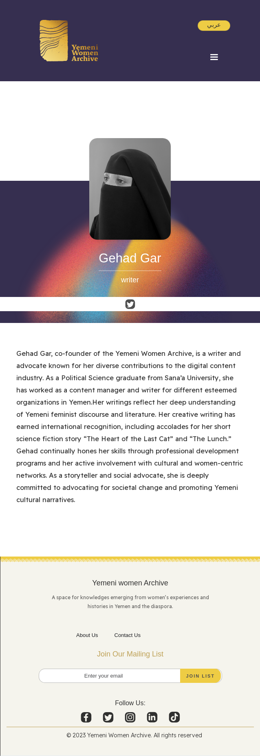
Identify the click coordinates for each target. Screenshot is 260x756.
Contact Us (128, 635)
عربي (214, 24)
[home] (69, 40)
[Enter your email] (130, 676)
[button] (214, 57)
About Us (87, 635)
